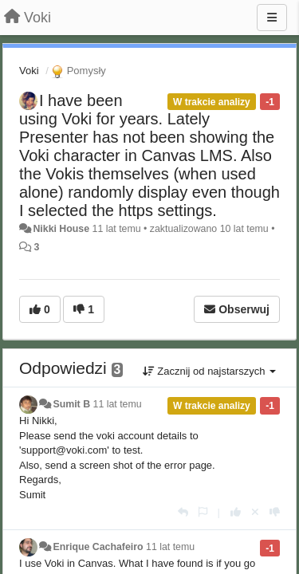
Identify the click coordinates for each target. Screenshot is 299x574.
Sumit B (71, 404)
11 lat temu (117, 404)
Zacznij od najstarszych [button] (209, 371)
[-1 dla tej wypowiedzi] (274, 512)
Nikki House (61, 228)
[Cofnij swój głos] (255, 512)
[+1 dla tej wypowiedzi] (235, 512)
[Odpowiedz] (183, 512)
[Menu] (272, 17)
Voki (29, 71)
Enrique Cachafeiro (98, 546)
